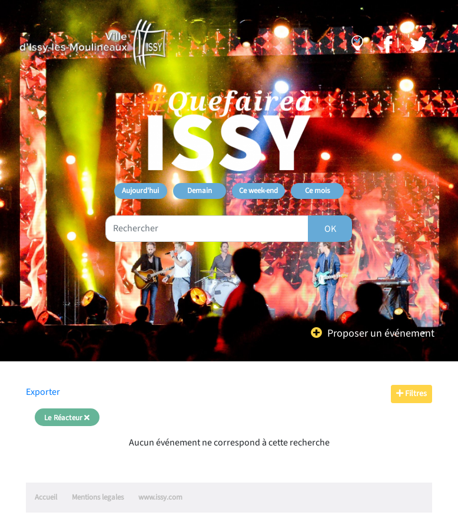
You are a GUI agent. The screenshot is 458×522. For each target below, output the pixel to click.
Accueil (46, 497)
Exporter (43, 391)
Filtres (411, 394)
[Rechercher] (330, 228)
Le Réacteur (67, 418)
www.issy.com (160, 497)
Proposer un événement (380, 333)
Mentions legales (98, 497)
